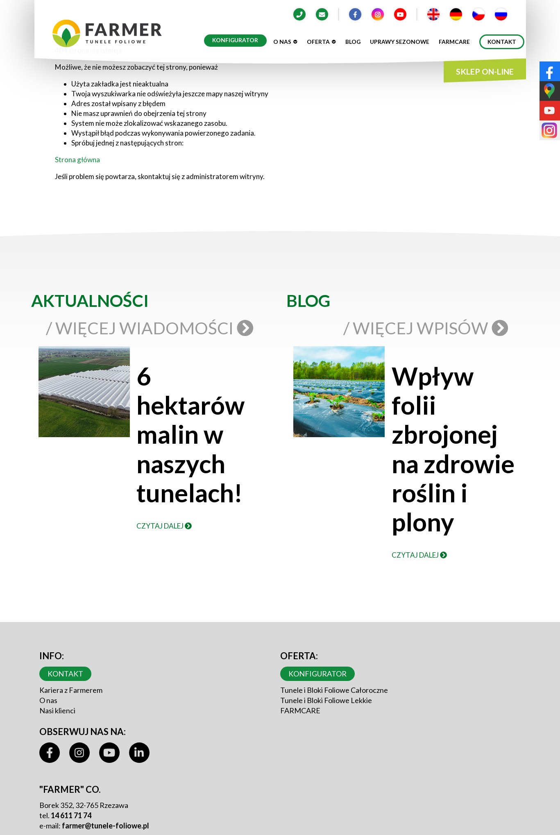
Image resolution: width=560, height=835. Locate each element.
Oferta (321, 42)
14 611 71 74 (71, 815)
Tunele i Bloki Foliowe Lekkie (326, 700)
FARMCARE (300, 710)
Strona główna (77, 159)
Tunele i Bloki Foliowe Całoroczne (334, 689)
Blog (352, 42)
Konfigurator (235, 40)
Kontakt (501, 42)
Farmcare (454, 42)
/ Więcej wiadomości (151, 328)
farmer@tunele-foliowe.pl (105, 825)
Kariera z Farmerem (70, 689)
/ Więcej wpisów (427, 328)
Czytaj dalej (164, 526)
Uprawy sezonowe (399, 42)
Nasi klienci (57, 710)
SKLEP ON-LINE (485, 71)
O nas (285, 42)
